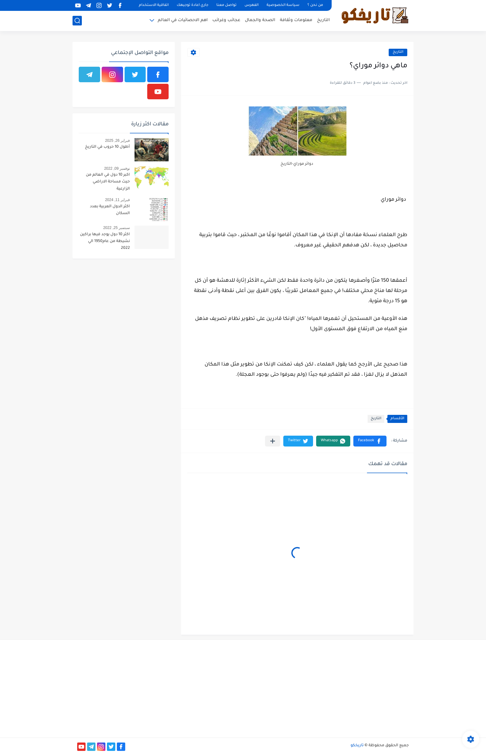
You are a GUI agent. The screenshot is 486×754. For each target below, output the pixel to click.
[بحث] (77, 20)
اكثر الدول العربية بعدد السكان (110, 210)
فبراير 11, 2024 (117, 200)
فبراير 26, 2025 (117, 140)
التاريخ (323, 20)
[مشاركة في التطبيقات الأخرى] (272, 441)
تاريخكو (357, 745)
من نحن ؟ (315, 5)
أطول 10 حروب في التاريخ (107, 147)
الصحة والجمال (260, 20)
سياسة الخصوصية (283, 5)
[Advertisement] (356, 687)
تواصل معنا (226, 5)
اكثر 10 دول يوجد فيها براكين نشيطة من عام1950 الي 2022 (105, 241)
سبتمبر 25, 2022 (116, 228)
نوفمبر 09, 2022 (117, 168)
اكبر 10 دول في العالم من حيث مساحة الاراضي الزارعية (108, 182)
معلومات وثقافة (296, 20)
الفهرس (251, 5)
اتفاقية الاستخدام (154, 5)
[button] (370, 441)
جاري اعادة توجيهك (192, 5)
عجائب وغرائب (226, 20)
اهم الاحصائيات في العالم (183, 20)
